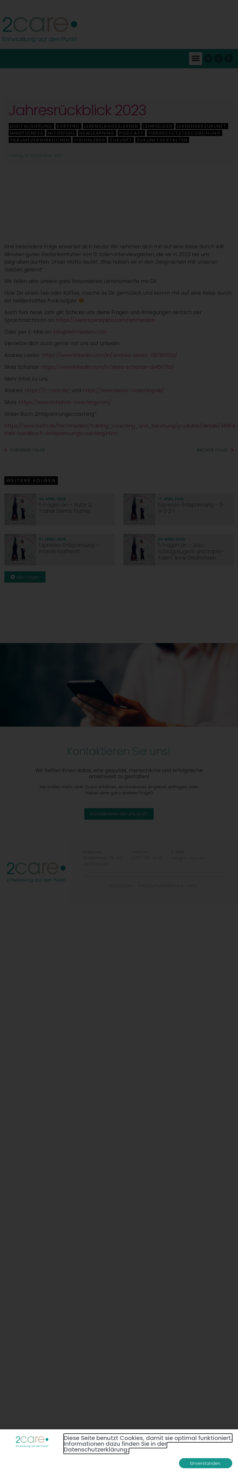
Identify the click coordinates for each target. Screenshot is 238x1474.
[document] (119, 737)
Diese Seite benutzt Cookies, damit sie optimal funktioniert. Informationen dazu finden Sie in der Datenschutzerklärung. (148, 1444)
